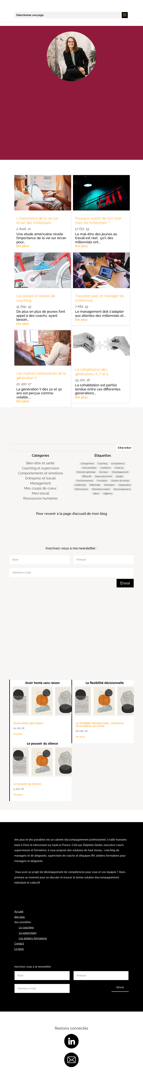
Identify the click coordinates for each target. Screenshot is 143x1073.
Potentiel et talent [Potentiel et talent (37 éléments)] (101, 489)
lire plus (22, 246)
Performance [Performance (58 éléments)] (81, 489)
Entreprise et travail (40, 478)
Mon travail (40, 493)
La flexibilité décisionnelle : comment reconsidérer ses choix (100, 725)
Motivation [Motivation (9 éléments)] (109, 485)
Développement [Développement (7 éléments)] (120, 472)
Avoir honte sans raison (28, 723)
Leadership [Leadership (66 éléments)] (80, 485)
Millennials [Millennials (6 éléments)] (95, 485)
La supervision (27, 932)
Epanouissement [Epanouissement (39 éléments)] (103, 476)
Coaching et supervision (40, 468)
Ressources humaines (40, 498)
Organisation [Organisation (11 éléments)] (124, 485)
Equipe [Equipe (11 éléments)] (119, 476)
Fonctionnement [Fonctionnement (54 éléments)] (84, 480)
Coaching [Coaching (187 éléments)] (102, 463)
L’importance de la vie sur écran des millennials (37, 220)
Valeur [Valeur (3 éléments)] (96, 493)
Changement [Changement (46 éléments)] (87, 463)
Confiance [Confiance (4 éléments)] (105, 468)
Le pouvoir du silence (27, 784)
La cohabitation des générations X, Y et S (91, 371)
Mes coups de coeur (40, 488)
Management (40, 483)
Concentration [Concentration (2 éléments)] (89, 468)
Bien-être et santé (40, 463)
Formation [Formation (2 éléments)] (102, 480)
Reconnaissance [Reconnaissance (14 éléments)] (122, 489)
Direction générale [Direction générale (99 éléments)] (86, 472)
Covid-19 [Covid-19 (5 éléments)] (119, 468)
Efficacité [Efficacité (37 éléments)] (86, 476)
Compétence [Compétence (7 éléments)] (118, 463)
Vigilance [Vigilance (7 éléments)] (107, 493)
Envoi (125, 583)
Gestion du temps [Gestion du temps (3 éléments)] (120, 480)
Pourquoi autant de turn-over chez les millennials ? (98, 220)
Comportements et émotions (40, 473)
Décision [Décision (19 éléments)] (103, 472)
